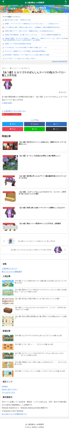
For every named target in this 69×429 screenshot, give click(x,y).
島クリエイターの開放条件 (12, 271)
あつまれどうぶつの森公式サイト (14, 414)
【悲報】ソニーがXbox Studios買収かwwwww (17, 43)
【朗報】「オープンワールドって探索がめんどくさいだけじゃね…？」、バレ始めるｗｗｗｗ (31, 23)
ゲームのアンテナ (8, 392)
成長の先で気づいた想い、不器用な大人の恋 (17, 20)
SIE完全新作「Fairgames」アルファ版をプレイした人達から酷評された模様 (26, 55)
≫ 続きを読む (7, 103)
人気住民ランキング (9, 268)
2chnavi (5, 386)
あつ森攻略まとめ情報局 (34, 3)
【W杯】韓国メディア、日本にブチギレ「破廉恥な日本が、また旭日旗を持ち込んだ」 (29, 31)
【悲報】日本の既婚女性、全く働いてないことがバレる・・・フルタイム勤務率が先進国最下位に (33, 34)
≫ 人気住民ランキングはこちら (14, 111)
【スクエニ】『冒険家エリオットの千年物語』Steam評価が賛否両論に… (25, 51)
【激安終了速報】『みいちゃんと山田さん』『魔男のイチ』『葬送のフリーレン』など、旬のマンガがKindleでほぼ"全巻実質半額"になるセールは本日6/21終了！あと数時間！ (35, 39)
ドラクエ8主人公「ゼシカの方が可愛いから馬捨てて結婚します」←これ (25, 47)
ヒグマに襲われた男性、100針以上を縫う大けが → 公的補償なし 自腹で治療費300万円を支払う (32, 27)
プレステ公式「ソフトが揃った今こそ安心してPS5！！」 (21, 58)
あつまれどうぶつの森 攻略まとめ (11, 114)
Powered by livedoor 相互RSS (59, 61)
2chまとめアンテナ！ (10, 389)
